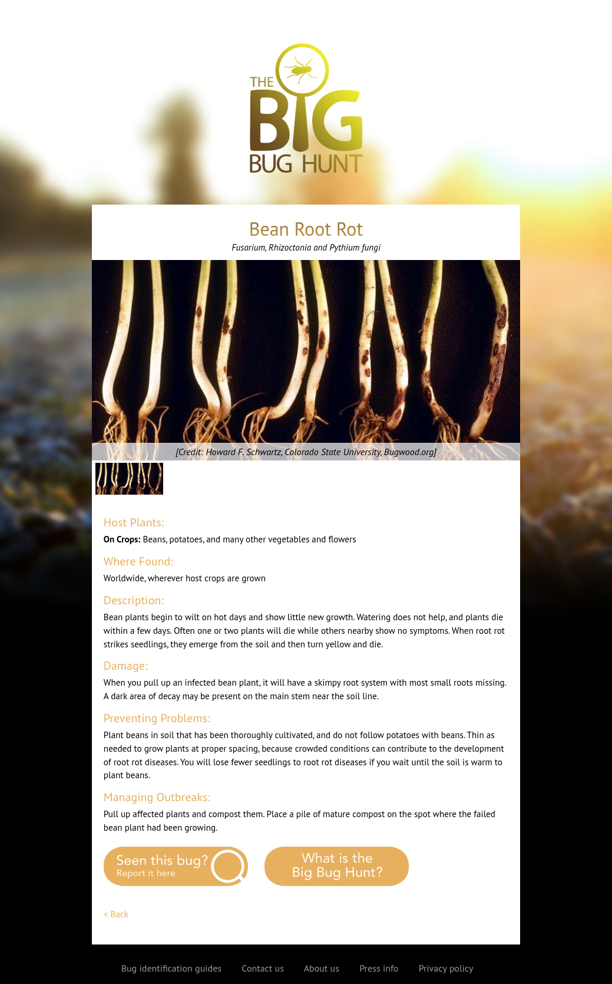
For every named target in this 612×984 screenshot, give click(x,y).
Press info (378, 968)
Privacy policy (446, 968)
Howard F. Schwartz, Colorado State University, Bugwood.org (320, 452)
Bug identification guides (171, 968)
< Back (116, 914)
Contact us (263, 968)
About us (321, 968)
